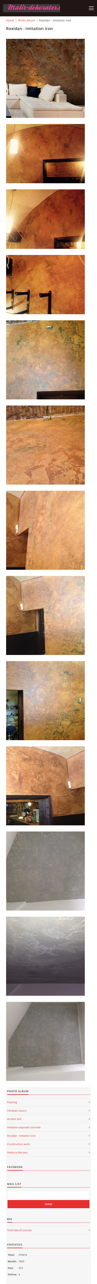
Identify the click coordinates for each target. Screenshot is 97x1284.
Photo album (26, 20)
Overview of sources (19, 1230)
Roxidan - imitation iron (21, 1136)
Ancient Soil (14, 1119)
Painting (12, 1102)
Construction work (18, 1144)
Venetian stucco (16, 1110)
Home (10, 20)
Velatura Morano (17, 1152)
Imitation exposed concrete (23, 1127)
